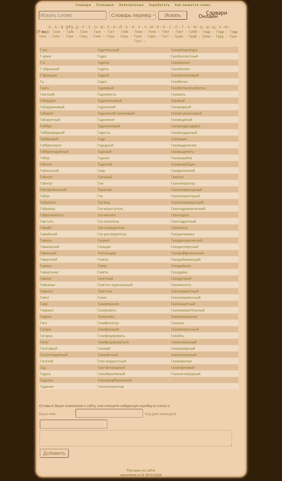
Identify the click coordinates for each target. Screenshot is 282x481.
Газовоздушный (184, 132)
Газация (104, 246)
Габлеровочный (53, 189)
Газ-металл (106, 215)
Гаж (100, 183)
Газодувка (179, 272)
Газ (100, 196)
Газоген (177, 177)
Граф (192, 36)
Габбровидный (52, 132)
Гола (110, 36)
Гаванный (48, 253)
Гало (84, 31)
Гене (152, 31)
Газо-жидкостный (111, 361)
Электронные (131, 5)
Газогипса (179, 227)
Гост (165, 36)
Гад (43, 367)
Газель (103, 259)
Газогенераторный (186, 189)
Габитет (46, 177)
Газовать (178, 94)
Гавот (44, 297)
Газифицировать (111, 335)
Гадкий (103, 75)
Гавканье (47, 284)
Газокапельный (183, 354)
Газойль (177, 335)
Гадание (47, 386)
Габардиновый (52, 107)
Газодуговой (181, 278)
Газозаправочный (186, 297)
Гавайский (48, 234)
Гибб (193, 31)
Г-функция (48, 75)
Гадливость (106, 94)
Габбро (46, 126)
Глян (97, 36)
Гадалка (46, 380)
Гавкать (46, 291)
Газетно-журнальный (114, 284)
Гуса (137, 40)
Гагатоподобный (54, 354)
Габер (45, 158)
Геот (165, 31)
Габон (45, 196)
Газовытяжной (183, 170)
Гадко (102, 81)
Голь (124, 36)
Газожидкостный (184, 291)
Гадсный (104, 151)
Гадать (45, 373)
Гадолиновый (108, 126)
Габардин (48, 100)
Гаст (111, 31)
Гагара (45, 329)
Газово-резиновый (186, 113)
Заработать (159, 5)
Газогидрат (180, 215)
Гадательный (108, 49)
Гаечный (104, 177)
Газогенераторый (185, 196)
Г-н (42, 62)
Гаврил (46, 316)
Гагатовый (48, 348)
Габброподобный (54, 151)
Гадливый (105, 88)
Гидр (206, 31)
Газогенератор (183, 183)
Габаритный (50, 119)
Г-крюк (45, 56)
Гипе (42, 36)
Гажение (104, 189)
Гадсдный (105, 145)
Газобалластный (184, 56)
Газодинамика (182, 234)
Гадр (101, 138)
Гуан (233, 36)
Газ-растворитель (112, 234)
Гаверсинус (49, 272)
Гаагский (47, 94)
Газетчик (104, 291)
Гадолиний (106, 107)
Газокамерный (183, 348)
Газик (102, 297)
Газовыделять (182, 151)
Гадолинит (106, 119)
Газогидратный (183, 221)
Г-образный (49, 69)
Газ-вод (103, 202)
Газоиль (177, 322)
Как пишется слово (192, 5)
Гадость (103, 132)
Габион (46, 164)
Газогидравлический (188, 208)
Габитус (46, 183)
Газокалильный (183, 342)
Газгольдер (106, 253)
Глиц (83, 36)
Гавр (44, 303)
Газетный (105, 278)
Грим (206, 36)
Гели (138, 31)
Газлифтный (107, 354)
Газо (56, 31)
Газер (102, 265)
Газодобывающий (186, 259)
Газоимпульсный (185, 329)
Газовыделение (183, 145)
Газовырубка (181, 158)
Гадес (101, 56)
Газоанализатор (110, 386)
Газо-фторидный (111, 367)
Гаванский (48, 259)
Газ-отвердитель (111, 227)
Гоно (138, 36)
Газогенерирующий (187, 202)
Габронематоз (51, 215)
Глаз (69, 36)
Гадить (103, 69)
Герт (179, 31)
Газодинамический (186, 240)
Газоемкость (181, 284)
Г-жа (43, 49)
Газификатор (108, 322)
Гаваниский (49, 246)
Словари (83, 5)
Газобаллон (180, 62)
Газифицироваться (113, 342)
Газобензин (180, 69)
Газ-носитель (108, 221)
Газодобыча (181, 265)
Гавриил (47, 310)
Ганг (97, 31)
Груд (220, 36)
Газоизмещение (184, 316)
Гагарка (46, 335)
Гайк (70, 31)
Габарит (46, 113)
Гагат (44, 342)
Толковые (105, 5)
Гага (43, 322)
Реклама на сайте (141, 473)
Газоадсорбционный (114, 380)
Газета (102, 272)
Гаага (44, 88)
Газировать (106, 310)
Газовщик (179, 138)
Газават (103, 240)
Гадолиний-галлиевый (115, 113)
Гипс (56, 36)
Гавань (46, 265)
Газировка (105, 316)
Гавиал (46, 278)
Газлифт (104, 348)
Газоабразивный (111, 373)
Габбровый (49, 138)
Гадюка (103, 158)
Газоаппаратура (184, 49)
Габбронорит (51, 145)
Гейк (125, 31)
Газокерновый (183, 367)
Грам (179, 36)
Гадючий (104, 164)
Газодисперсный (184, 246)
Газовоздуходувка (185, 126)
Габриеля (48, 202)
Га (42, 81)
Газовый (178, 100)
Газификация (108, 329)
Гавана (46, 240)
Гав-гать (47, 221)
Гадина (103, 62)
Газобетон (179, 81)
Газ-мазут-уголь (110, 208)
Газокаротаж (181, 361)
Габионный (49, 170)
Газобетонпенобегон (188, 88)
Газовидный (181, 107)
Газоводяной (181, 119)
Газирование (108, 303)
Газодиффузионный (187, 253)
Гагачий (46, 361)
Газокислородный (186, 373)
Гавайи (46, 227)
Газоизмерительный (188, 310)
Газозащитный (183, 303)
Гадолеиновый (109, 100)
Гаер (101, 170)
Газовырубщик (183, 164)
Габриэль (47, 208)
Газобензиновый (185, 75)
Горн (152, 36)
